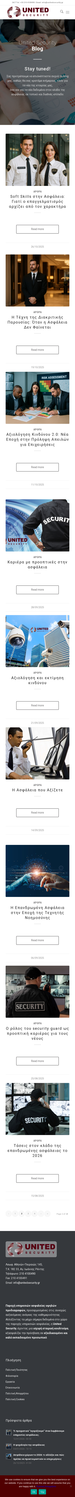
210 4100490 (27, 1273)
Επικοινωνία (13, 1387)
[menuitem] (60, 12)
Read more (37, 229)
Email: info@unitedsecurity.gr (49, 2)
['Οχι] (70, 1486)
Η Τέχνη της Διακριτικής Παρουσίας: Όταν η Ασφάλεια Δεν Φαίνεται (37, 322)
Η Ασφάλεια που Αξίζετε (37, 790)
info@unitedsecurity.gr (26, 1282)
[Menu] (67, 12)
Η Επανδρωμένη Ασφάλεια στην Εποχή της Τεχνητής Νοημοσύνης (38, 912)
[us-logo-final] (31, 12)
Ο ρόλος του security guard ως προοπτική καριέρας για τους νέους (37, 1033)
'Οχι (42, 1492)
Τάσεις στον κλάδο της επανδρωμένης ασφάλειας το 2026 (37, 1150)
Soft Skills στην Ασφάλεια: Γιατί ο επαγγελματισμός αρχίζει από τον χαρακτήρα (37, 201)
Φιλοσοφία (12, 1376)
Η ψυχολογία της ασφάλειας (29, 1444)
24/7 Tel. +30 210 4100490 (23, 2)
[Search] (60, 12)
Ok (33, 1492)
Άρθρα (37, 191)
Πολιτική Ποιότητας (17, 1369)
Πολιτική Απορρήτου (17, 1393)
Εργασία (10, 1381)
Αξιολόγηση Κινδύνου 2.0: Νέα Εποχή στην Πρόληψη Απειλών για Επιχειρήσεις (37, 439)
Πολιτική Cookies (15, 1399)
